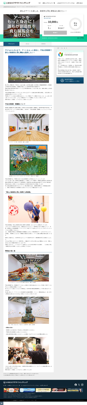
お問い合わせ (79, 3)
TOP (39, 3)
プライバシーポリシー (30, 400)
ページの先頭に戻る (1, 403)
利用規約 (21, 400)
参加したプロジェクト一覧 (49, 3)
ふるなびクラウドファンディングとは (65, 3)
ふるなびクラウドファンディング (9, 6)
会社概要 (14, 400)
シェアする (81, 37)
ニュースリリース (6, 400)
